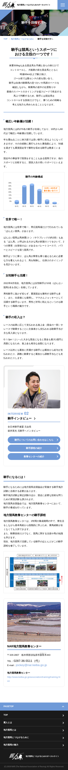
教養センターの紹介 (34, 456)
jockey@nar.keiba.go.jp (31, 665)
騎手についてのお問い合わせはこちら (34, 440)
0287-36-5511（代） (27, 661)
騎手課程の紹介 (34, 448)
